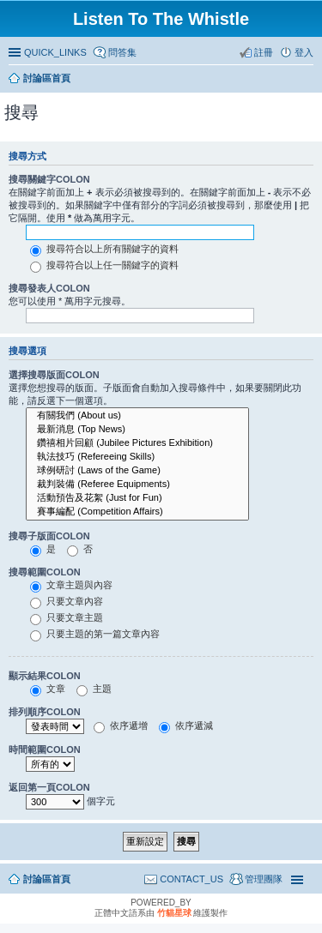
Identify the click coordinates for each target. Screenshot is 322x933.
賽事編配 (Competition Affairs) (137, 512)
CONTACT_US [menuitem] (191, 879)
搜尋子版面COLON (49, 536)
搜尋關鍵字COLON (49, 179)
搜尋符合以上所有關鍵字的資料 (104, 249)
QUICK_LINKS (55, 52)
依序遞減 (186, 725)
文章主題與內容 (71, 585)
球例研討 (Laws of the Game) (137, 471)
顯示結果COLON (45, 676)
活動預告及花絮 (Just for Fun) (137, 498)
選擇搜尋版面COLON (54, 375)
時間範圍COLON (45, 749)
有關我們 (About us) (137, 416)
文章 (47, 688)
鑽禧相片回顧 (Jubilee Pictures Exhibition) (137, 443)
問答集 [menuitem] (122, 52)
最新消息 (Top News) (137, 429)
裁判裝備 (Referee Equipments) (137, 484)
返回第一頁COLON (49, 787)
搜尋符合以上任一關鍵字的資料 (104, 265)
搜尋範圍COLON (45, 572)
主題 (94, 688)
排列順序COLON (45, 712)
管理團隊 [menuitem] (264, 879)
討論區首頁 (46, 879)
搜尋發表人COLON (49, 288)
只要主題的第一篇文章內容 (95, 634)
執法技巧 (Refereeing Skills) (137, 457)
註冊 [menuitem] (263, 52)
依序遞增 (121, 725)
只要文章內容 (66, 601)
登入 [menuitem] (304, 52)
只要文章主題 (66, 617)
